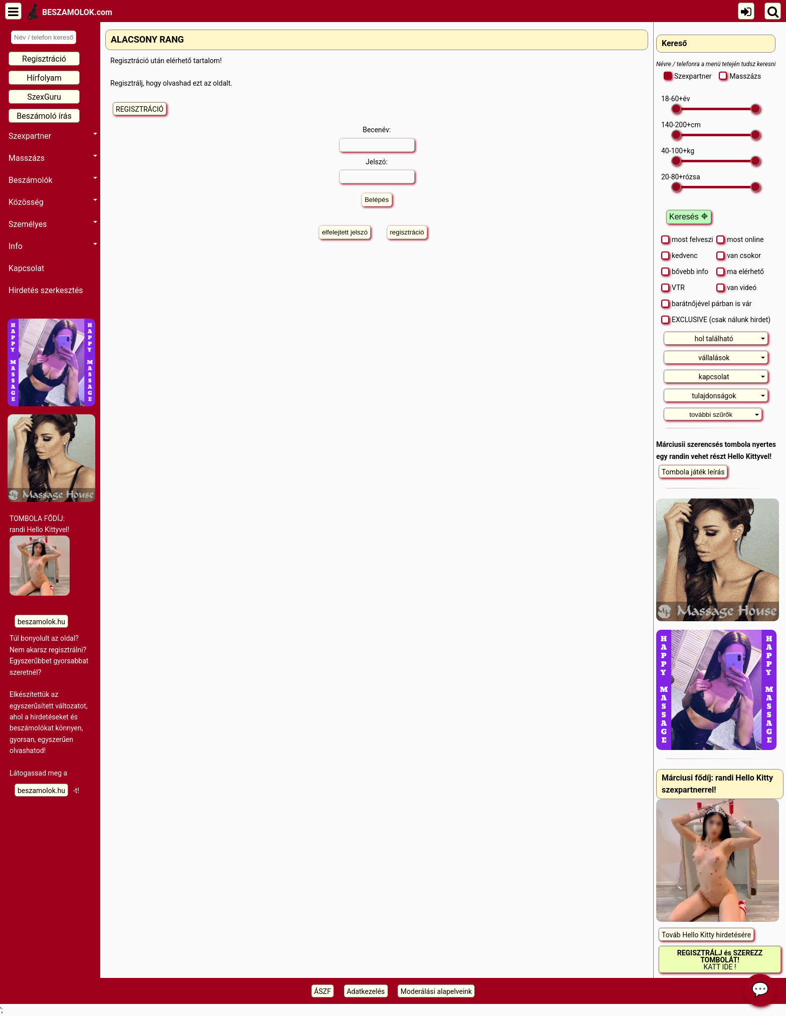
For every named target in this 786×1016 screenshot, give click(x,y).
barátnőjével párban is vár (706, 304)
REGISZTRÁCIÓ (139, 109)
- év (675, 99)
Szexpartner (53, 136)
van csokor (738, 255)
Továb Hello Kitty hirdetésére (706, 935)
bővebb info (684, 272)
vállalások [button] (731, 358)
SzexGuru (44, 97)
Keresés (688, 216)
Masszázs (53, 158)
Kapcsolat (26, 268)
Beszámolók (53, 180)
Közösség (53, 202)
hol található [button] (730, 339)
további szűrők (724, 414)
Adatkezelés (366, 991)
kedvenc (679, 255)
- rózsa (680, 177)
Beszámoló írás (44, 116)
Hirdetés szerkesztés (46, 290)
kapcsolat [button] (732, 377)
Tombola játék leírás (693, 472)
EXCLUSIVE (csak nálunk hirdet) (715, 320)
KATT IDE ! (720, 960)
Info (53, 246)
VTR (673, 288)
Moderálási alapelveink (436, 991)
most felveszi (687, 239)
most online (739, 239)
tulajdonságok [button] (728, 396)
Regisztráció (44, 59)
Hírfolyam (44, 78)
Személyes (53, 224)
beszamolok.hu (41, 622)
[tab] (715, 338)
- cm (681, 125)
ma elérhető (740, 272)
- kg (677, 151)
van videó (736, 288)
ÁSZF (322, 991)
